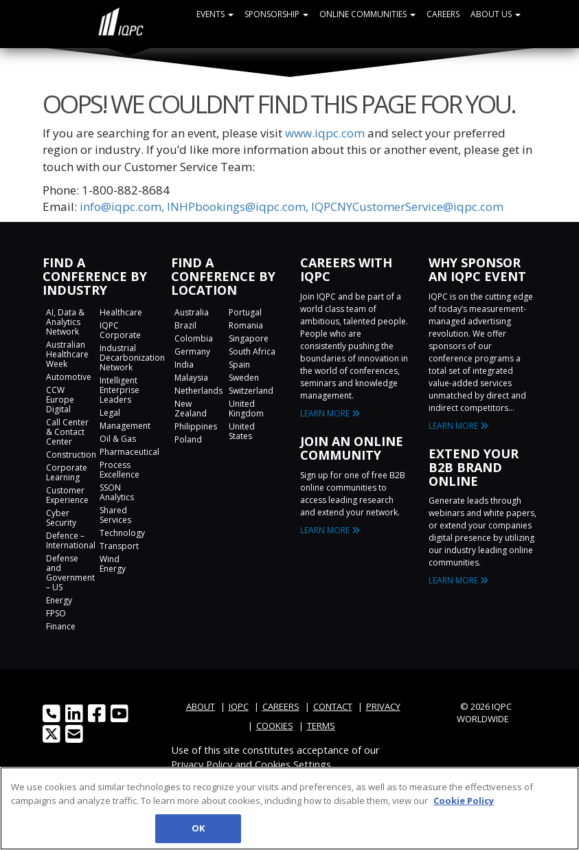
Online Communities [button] (367, 14)
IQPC (239, 706)
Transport (119, 546)
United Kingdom (246, 408)
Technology (122, 533)
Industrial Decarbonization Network (132, 357)
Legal (110, 412)
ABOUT (200, 706)
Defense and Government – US (70, 572)
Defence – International (70, 540)
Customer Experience (67, 495)
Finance (61, 626)
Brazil (185, 325)
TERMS (321, 725)
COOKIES (274, 725)
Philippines (195, 426)
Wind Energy (113, 563)
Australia (191, 312)
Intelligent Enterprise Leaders (119, 389)
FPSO (56, 613)
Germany (192, 351)
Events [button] (215, 14)
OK (198, 828)
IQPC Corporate (120, 330)
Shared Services (115, 515)
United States (242, 431)
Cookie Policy (463, 800)
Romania (246, 325)
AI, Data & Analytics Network (65, 321)
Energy (59, 600)
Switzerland (251, 390)
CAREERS (280, 706)
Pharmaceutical (129, 452)
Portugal (245, 312)
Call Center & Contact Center (67, 431)
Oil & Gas (118, 439)
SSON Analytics (117, 492)
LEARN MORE (330, 413)
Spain (239, 364)
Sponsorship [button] (276, 14)
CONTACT (332, 706)
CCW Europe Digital (60, 399)
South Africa (252, 351)
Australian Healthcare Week (67, 354)
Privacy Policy (201, 764)
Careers (443, 14)
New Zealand (190, 408)
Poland (188, 439)
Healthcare (121, 312)
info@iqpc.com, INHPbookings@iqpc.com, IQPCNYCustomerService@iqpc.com (291, 206)
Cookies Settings (293, 764)
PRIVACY (383, 706)
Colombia (193, 338)
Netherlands (198, 390)
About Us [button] (495, 14)
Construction (71, 454)
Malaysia (191, 377)
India (184, 364)
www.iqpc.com (325, 133)
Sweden (244, 377)
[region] (289, 808)
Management (125, 426)
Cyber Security (61, 517)
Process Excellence (119, 469)
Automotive (68, 377)
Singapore (249, 338)
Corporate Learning (66, 472)
